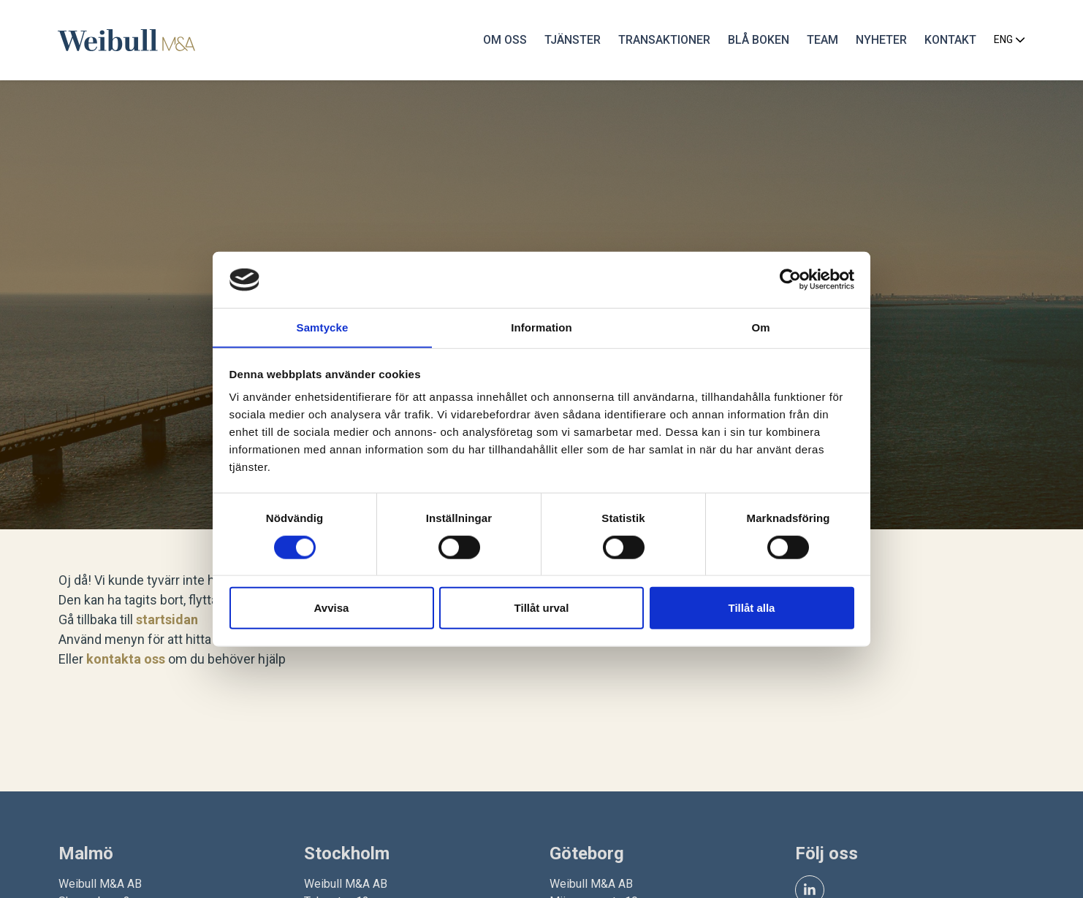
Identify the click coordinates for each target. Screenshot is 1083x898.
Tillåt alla (752, 608)
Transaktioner (664, 40)
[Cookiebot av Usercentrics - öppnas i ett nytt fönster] (790, 280)
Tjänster (572, 40)
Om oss (504, 40)
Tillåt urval (541, 608)
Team (821, 40)
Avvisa (331, 608)
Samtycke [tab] (323, 327)
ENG (1009, 40)
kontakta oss (125, 659)
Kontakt (950, 40)
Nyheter (880, 40)
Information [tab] (541, 327)
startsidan (167, 619)
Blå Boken (757, 40)
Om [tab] (760, 327)
